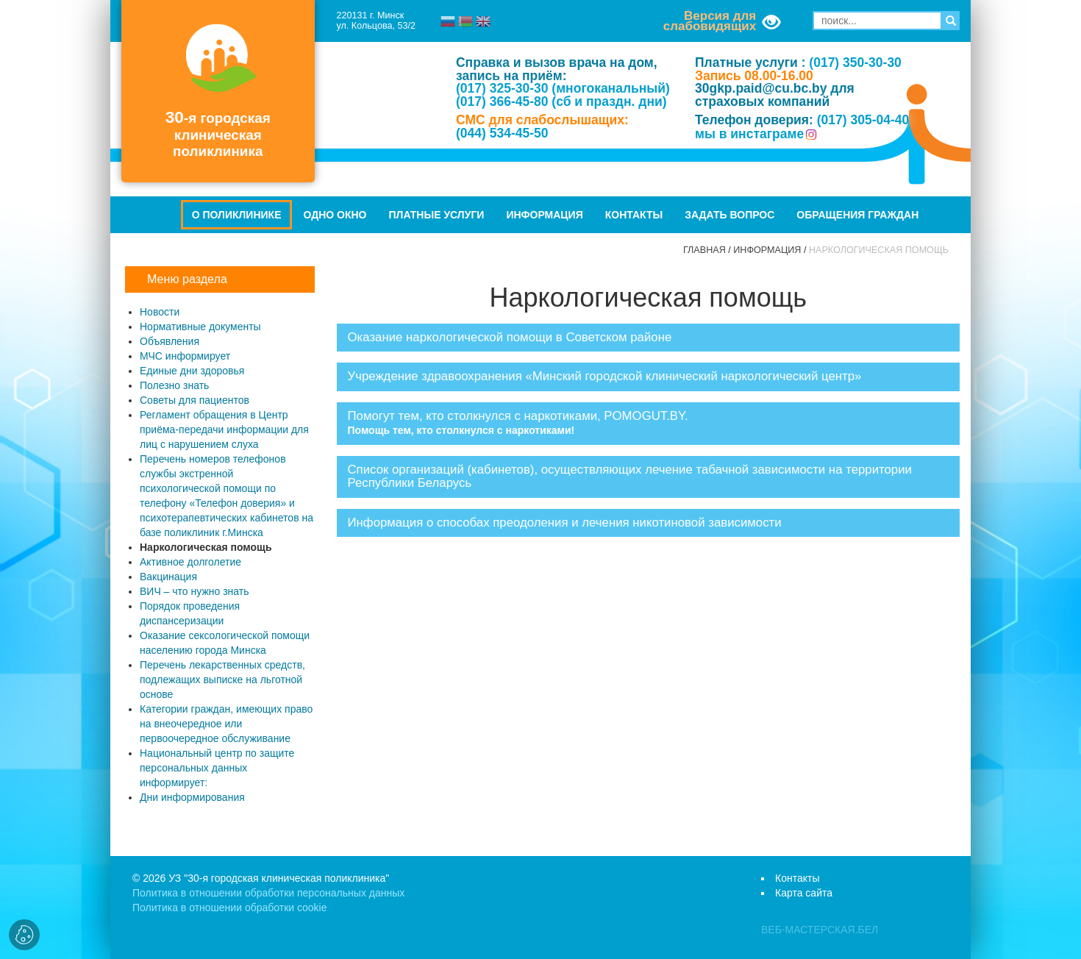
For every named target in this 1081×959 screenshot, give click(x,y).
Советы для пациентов (194, 400)
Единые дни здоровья (192, 371)
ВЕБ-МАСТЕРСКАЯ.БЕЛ (819, 929)
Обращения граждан (857, 215)
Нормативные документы (200, 326)
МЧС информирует (185, 356)
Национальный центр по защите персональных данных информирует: (217, 767)
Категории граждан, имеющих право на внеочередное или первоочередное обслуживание (226, 723)
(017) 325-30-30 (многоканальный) (563, 88)
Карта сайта (803, 893)
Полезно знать (174, 385)
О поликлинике (237, 215)
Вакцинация (168, 576)
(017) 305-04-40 (863, 120)
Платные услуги (437, 215)
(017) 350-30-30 (855, 62)
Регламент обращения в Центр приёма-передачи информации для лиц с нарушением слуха (224, 429)
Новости (159, 312)
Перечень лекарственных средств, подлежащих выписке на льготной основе (222, 679)
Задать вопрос (729, 215)
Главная (704, 250)
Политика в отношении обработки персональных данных (268, 893)
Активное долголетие (190, 562)
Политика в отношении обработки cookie (229, 907)
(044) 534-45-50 (502, 133)
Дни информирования (192, 797)
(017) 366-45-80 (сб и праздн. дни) (561, 101)
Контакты (634, 215)
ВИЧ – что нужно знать (194, 591)
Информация (544, 215)
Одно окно (334, 215)
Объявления (169, 341)
